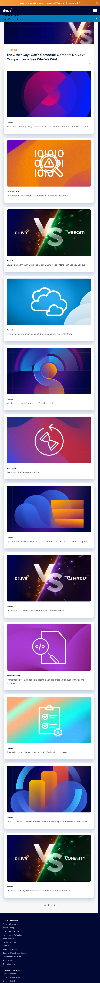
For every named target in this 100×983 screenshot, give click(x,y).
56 (55, 904)
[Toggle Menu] (60, 10)
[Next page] (59, 904)
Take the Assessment (68, 3)
